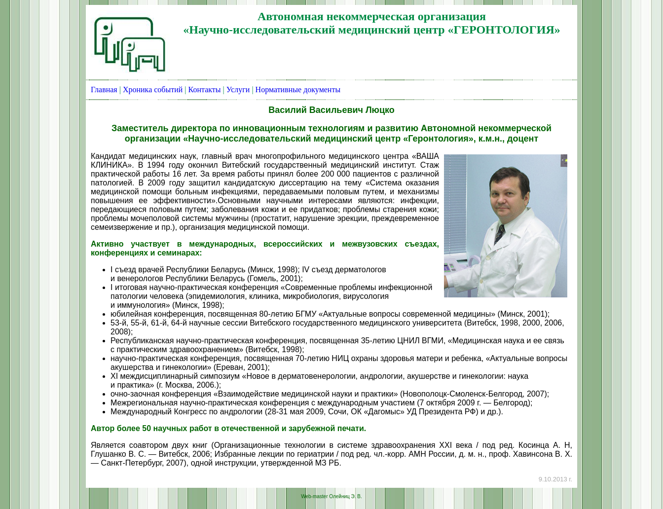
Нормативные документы (298, 89)
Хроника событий (153, 89)
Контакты (204, 89)
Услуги (238, 89)
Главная (104, 89)
